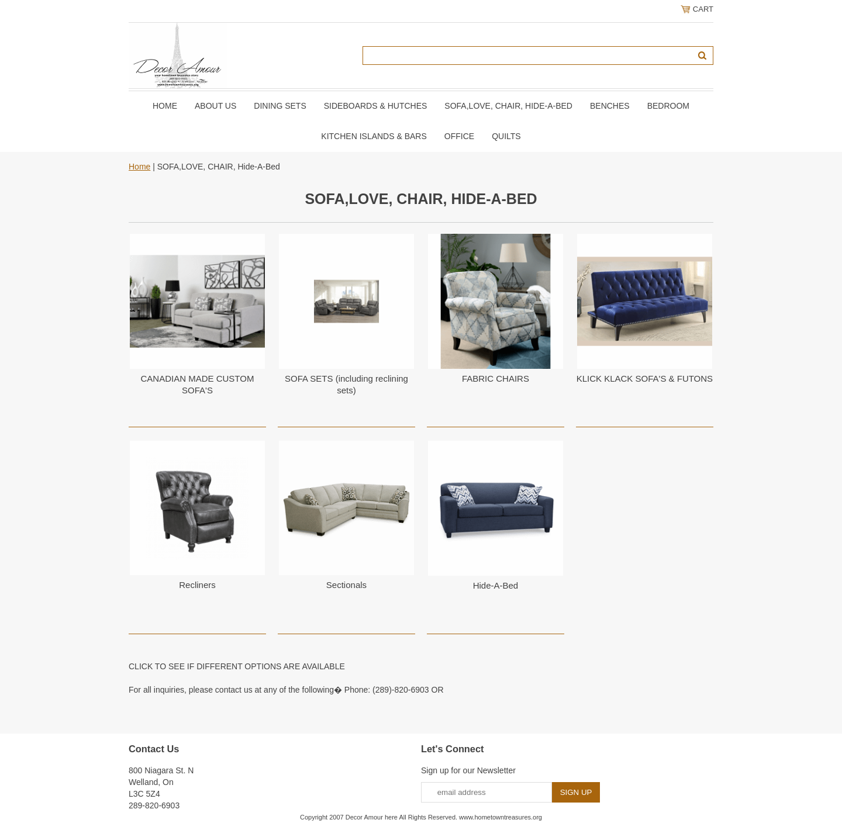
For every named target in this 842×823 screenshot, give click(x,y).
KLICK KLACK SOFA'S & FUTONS (645, 378)
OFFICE (459, 136)
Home (165, 105)
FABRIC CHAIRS (495, 378)
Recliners (197, 585)
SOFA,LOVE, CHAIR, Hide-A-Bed (508, 105)
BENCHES (610, 105)
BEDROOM (668, 105)
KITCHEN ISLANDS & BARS (374, 136)
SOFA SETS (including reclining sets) (346, 384)
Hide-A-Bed (496, 585)
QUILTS (506, 136)
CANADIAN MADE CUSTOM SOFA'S (197, 384)
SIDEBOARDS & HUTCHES (375, 105)
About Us (215, 105)
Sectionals (346, 585)
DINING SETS (280, 105)
